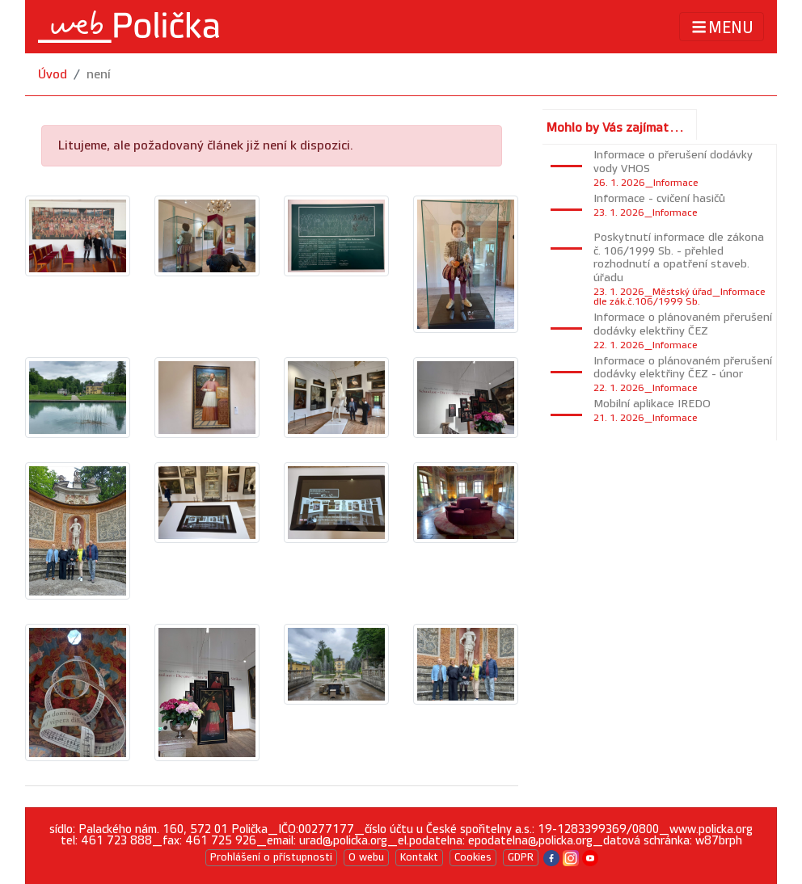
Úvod (52, 74)
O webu (366, 857)
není (99, 74)
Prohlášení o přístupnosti (271, 857)
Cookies (473, 857)
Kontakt (419, 857)
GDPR (521, 857)
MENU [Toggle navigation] (721, 27)
